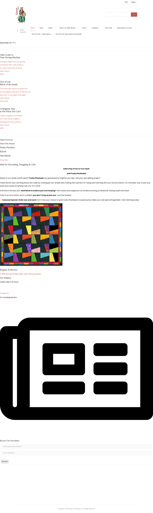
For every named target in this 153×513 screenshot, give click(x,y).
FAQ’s (84, 28)
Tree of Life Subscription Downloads (68, 34)
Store (41, 28)
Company (94, 28)
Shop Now (4, 160)
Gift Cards (108, 28)
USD (126, 2)
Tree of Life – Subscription (41, 34)
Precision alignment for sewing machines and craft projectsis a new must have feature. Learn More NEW (12, 68)
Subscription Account (124, 28)
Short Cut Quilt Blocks (67, 28)
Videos (50, 28)
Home (33, 28)
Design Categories (21, 31)
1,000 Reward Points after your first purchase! (20, 274)
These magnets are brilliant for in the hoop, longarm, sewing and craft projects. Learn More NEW (11, 121)
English (133, 2)
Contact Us (4, 293)
